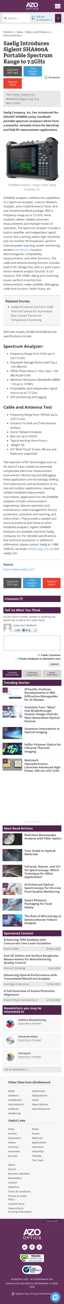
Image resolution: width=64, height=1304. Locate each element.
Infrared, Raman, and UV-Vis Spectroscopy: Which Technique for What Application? (42, 871)
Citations (14, 599)
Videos (12, 1142)
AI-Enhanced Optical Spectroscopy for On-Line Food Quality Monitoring (42, 887)
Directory (13, 1147)
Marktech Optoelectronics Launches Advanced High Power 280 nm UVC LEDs (42, 765)
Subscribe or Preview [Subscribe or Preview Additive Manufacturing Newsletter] (29, 1023)
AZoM (11, 1091)
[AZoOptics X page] (39, 1247)
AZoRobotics (15, 1100)
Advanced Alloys (28, 1036)
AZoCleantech (16, 1104)
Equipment (14, 1138)
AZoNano (13, 1095)
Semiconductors (12, 35)
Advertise (13, 1187)
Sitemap (36, 1155)
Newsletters (15, 1178)
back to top (53, 1221)
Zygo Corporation (19, 984)
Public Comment (51, 655)
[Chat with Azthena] (55, 1297)
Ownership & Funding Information (20, 1210)
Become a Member (19, 1173)
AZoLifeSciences (41, 1108)
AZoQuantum (39, 1095)
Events (36, 1133)
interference (22, 250)
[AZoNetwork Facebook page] (32, 1247)
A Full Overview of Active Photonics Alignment (29, 992)
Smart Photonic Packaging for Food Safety (38, 903)
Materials (37, 1138)
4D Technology (17, 968)
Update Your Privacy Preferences (32, 1293)
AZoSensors (38, 1091)
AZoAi (35, 1100)
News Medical (40, 1104)
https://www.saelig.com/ (18, 569)
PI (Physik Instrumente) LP (24, 1000)
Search (12, 1169)
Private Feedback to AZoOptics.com (39, 658)
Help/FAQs (38, 1151)
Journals (13, 1155)
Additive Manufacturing (32, 1019)
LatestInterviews (52, 673)
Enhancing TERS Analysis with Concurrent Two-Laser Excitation (27, 941)
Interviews (14, 1151)
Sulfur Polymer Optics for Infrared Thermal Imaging (42, 747)
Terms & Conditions (19, 1191)
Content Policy (16, 1203)
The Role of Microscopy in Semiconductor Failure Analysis (42, 919)
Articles (12, 1133)
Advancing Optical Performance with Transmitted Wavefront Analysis (30, 976)
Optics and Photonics (38, 32)
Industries (38, 1147)
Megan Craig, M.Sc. (29, 98)
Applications (39, 1142)
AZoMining (14, 1113)
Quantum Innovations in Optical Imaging (42, 730)
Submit (54, 664)
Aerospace (24, 1053)
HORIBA (14, 948)
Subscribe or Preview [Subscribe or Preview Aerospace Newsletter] (29, 1056)
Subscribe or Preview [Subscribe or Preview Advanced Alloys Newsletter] (29, 1040)
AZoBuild (13, 1108)
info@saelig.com (38, 549)
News (20, 32)
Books (35, 1129)
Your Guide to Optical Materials (39, 852)
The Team (37, 1160)
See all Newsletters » (16, 1069)
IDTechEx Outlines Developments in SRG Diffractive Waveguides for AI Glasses (41, 694)
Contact (12, 1182)
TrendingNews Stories (12, 673)
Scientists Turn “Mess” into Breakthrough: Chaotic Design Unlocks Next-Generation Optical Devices (42, 714)
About (11, 1164)
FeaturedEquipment (32, 673)
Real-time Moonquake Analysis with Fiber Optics (42, 836)
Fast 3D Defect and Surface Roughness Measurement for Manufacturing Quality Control (31, 959)
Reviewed (54, 77)
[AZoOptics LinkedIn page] (24, 1247)
